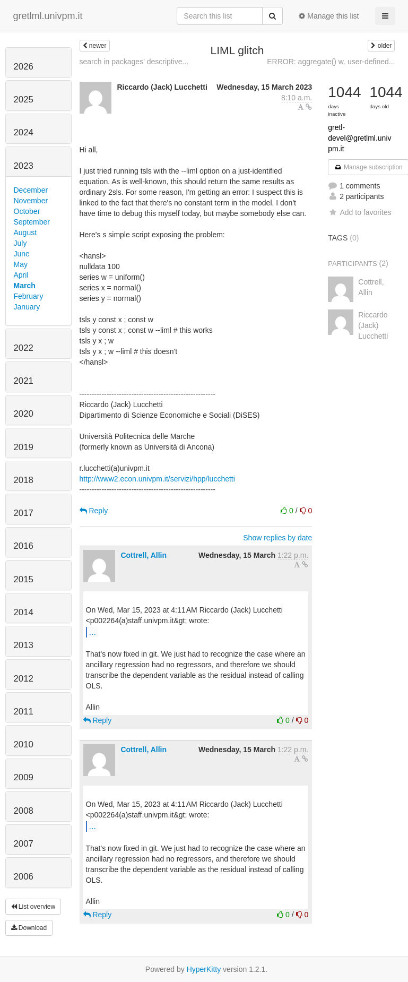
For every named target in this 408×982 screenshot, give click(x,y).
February (29, 296)
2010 (23, 744)
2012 (23, 679)
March (25, 285)
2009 (23, 777)
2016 (23, 546)
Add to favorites (359, 212)
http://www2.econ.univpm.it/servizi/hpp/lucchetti (157, 479)
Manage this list (329, 16)
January (27, 307)
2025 (23, 99)
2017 (23, 513)
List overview (33, 906)
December (31, 190)
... (92, 631)
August (25, 232)
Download (29, 928)
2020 (23, 414)
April (21, 275)
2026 (23, 67)
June (22, 253)
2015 (23, 579)
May (21, 264)
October (27, 211)
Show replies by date (277, 537)
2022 (23, 348)
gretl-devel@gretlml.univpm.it (359, 138)
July (20, 243)
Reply (94, 510)
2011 (23, 712)
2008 (23, 811)
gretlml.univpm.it (48, 16)
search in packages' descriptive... (134, 61)
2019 (23, 447)
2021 (23, 381)
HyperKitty (204, 969)
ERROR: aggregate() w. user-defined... (331, 61)
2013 (23, 645)
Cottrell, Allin (143, 555)
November (31, 200)
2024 (23, 132)
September (32, 222)
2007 (23, 844)
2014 (23, 612)
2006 (23, 877)
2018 (23, 480)
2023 (23, 166)
